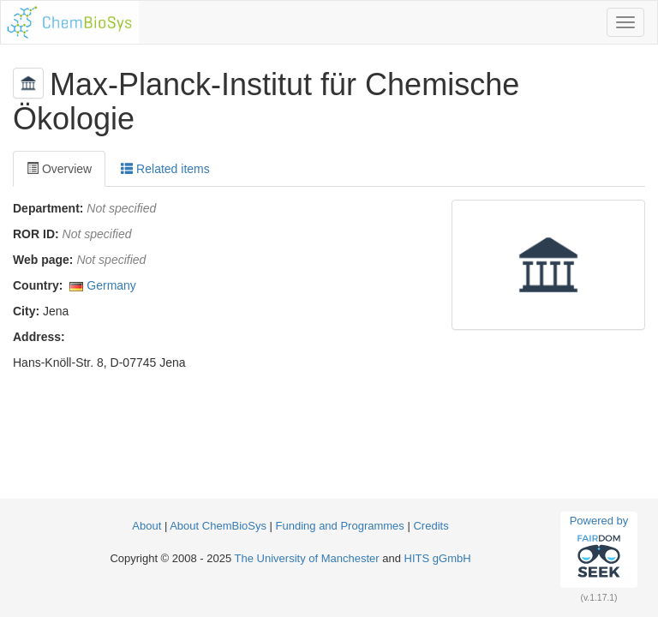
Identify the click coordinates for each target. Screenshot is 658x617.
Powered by (599, 549)
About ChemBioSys (218, 525)
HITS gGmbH (437, 558)
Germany (111, 285)
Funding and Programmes (340, 525)
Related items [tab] (165, 169)
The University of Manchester (307, 558)
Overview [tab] (59, 169)
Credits (430, 525)
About (148, 525)
